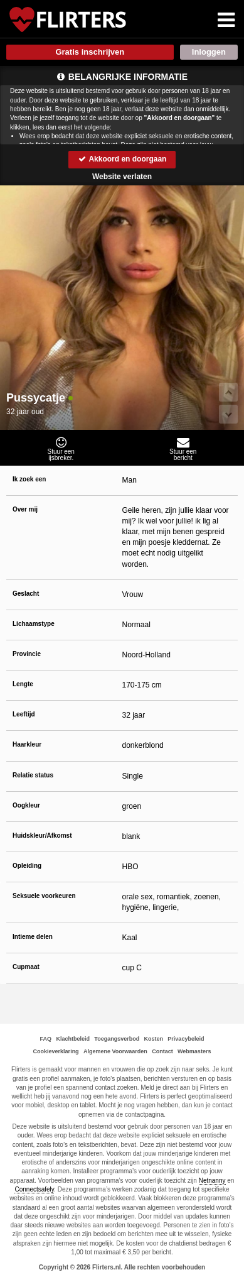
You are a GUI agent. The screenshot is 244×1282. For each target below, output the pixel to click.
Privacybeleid (185, 1039)
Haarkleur (27, 744)
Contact (162, 1051)
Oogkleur (26, 805)
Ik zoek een (29, 479)
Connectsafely (34, 1189)
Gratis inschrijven (89, 52)
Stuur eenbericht (183, 448)
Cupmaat (26, 966)
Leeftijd (24, 714)
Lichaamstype (34, 623)
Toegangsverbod (116, 1039)
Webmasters (194, 1051)
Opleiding (27, 865)
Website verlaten (122, 176)
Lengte (23, 684)
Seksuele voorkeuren (44, 895)
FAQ (46, 1039)
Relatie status (33, 775)
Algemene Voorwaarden (115, 1051)
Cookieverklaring (56, 1051)
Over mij (25, 509)
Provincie (27, 653)
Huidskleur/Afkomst (42, 835)
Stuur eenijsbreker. (61, 448)
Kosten (154, 1039)
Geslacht (26, 593)
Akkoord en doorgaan (122, 159)
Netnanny (212, 1180)
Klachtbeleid (73, 1039)
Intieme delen (33, 936)
